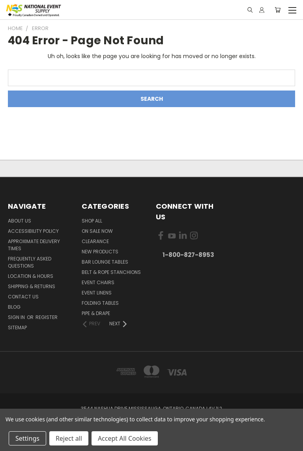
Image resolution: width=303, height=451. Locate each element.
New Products (100, 251)
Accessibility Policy (33, 231)
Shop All (92, 220)
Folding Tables (100, 303)
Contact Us (23, 296)
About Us (19, 220)
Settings (27, 438)
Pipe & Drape (96, 313)
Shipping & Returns (31, 286)
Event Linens (97, 292)
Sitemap (17, 327)
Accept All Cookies (125, 438)
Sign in (17, 317)
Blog (14, 307)
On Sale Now (97, 231)
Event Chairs (98, 282)
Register (47, 317)
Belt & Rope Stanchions (111, 272)
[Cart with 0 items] (277, 10)
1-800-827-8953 (188, 255)
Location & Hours (30, 276)
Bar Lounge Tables (105, 262)
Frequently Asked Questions (29, 262)
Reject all (69, 438)
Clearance (95, 241)
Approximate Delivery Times (34, 245)
